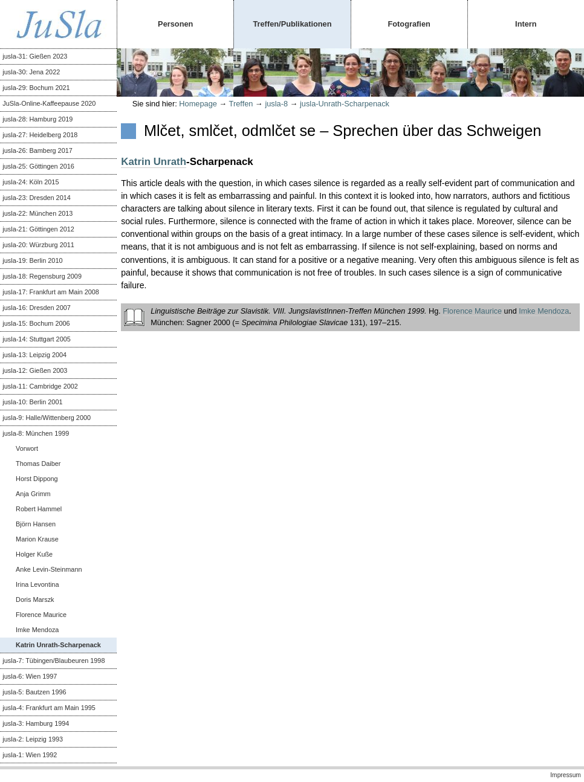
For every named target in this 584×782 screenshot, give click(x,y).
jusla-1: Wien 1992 (29, 754)
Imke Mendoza (37, 629)
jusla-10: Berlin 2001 (32, 402)
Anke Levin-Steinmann (49, 569)
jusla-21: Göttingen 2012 (38, 229)
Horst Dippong (37, 478)
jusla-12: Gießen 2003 (34, 370)
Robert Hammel (39, 508)
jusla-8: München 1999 (35, 433)
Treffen (241, 103)
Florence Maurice (41, 614)
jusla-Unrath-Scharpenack (344, 103)
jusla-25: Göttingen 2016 (38, 166)
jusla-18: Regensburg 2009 (42, 276)
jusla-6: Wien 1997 (29, 676)
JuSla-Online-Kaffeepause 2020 (49, 103)
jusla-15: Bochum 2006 (36, 323)
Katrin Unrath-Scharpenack (58, 644)
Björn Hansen (36, 524)
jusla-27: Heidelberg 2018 (39, 134)
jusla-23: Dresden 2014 (36, 197)
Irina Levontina (37, 584)
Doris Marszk (35, 599)
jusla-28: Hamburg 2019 (37, 119)
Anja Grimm (33, 493)
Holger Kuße (34, 554)
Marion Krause (37, 539)
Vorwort (27, 448)
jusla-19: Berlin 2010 (32, 260)
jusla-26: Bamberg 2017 (37, 150)
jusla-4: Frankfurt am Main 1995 (49, 707)
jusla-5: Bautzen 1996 (34, 692)
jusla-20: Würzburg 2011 (38, 244)
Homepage (198, 103)
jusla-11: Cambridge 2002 (40, 386)
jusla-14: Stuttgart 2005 (36, 339)
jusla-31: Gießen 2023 (34, 56)
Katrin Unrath (153, 161)
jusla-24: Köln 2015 (30, 182)
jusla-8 (276, 103)
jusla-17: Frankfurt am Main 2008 (50, 292)
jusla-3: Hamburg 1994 (35, 723)
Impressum (565, 775)
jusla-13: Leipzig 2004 (34, 354)
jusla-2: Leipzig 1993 (32, 739)
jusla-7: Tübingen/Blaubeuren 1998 (53, 660)
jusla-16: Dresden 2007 (36, 307)
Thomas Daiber (38, 463)
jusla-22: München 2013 (37, 213)
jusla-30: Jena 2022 (31, 72)
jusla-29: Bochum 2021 (36, 87)
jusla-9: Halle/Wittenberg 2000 (46, 417)
